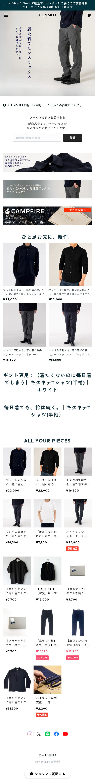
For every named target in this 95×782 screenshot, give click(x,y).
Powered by (47, 761)
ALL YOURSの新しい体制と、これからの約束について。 (43, 105)
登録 (72, 137)
